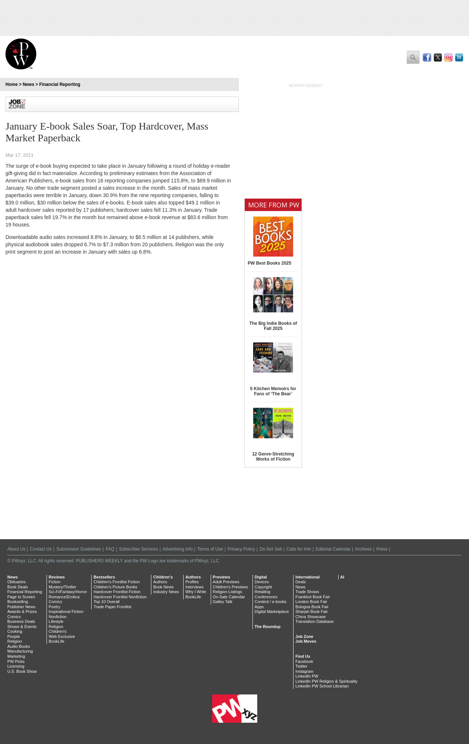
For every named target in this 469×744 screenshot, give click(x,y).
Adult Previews (226, 582)
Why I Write (195, 591)
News (28, 84)
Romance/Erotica (64, 597)
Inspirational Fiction (66, 611)
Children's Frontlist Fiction (116, 582)
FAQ (110, 549)
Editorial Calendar (332, 549)
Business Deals (21, 621)
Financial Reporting (59, 84)
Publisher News (21, 607)
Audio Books (18, 646)
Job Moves (305, 641)
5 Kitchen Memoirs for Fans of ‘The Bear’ (273, 391)
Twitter (301, 666)
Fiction (54, 582)
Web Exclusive (62, 636)
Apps (259, 607)
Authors (160, 582)
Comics (14, 616)
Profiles (192, 582)
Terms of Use (210, 549)
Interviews (194, 587)
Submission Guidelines (78, 549)
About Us (16, 549)
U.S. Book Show (22, 671)
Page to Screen (21, 597)
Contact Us (41, 549)
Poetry (54, 607)
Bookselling (17, 601)
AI (342, 577)
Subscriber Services (138, 549)
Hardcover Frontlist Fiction (116, 591)
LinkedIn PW (306, 676)
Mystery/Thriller (62, 587)
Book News (163, 587)
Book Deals (17, 587)
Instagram (304, 671)
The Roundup (268, 626)
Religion (14, 641)
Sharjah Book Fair (311, 611)
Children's (58, 631)
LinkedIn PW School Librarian (321, 686)
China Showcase (310, 616)
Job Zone (304, 636)
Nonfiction (58, 616)
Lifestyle (56, 621)
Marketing (16, 656)
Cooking (14, 631)
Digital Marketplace (272, 611)
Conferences (266, 597)
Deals (300, 582)
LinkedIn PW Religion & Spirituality (326, 681)
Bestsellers (104, 577)
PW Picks (16, 661)
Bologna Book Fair (312, 607)
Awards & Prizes (22, 611)
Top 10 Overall (106, 601)
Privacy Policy (241, 549)
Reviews (57, 577)
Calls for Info (299, 549)
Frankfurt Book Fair (312, 597)
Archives (363, 549)
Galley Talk (223, 601)
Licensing (15, 666)
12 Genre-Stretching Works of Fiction (273, 456)
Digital (261, 577)
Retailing (262, 591)
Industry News (166, 591)
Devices (262, 582)
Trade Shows (307, 591)
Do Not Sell (270, 549)
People (13, 636)
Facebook (304, 661)
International (307, 577)
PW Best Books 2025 (269, 263)
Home (11, 84)
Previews (221, 577)
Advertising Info (177, 549)
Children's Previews (230, 587)
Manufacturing (20, 651)
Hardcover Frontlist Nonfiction (120, 597)
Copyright (263, 587)
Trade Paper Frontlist (112, 607)
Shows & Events (22, 626)
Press (382, 549)
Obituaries (16, 582)
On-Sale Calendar (229, 597)
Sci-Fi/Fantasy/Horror (68, 591)
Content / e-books (271, 601)
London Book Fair (311, 601)
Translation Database (314, 621)
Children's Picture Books (115, 587)
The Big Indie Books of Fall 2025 (273, 326)
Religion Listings (227, 591)
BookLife (56, 641)
